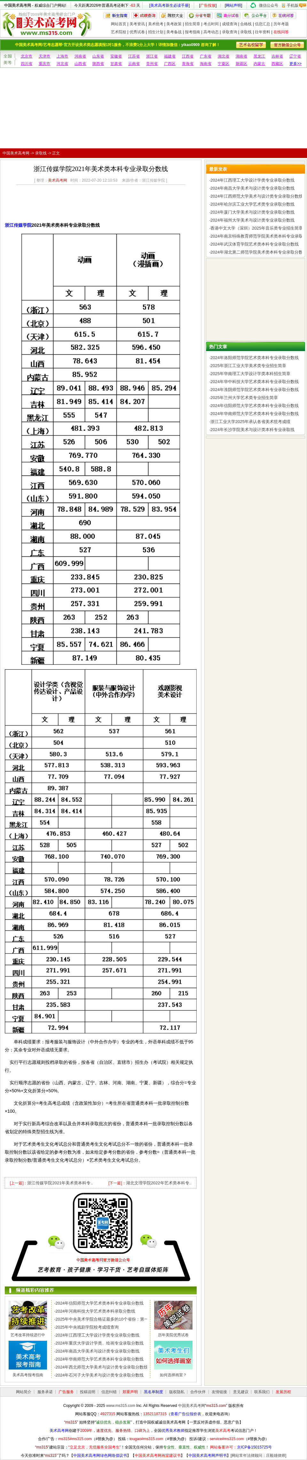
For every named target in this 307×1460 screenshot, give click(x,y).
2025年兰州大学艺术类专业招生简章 (244, 397)
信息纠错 (109, 1392)
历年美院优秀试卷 (173, 1335)
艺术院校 (118, 32)
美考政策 (174, 24)
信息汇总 (262, 24)
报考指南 (192, 32)
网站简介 (23, 1392)
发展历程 (283, 1392)
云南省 (134, 63)
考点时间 (211, 24)
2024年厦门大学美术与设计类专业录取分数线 (252, 212)
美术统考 (155, 24)
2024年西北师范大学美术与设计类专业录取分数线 (101, 1367)
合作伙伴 (198, 1392)
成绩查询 (229, 24)
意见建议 (240, 1392)
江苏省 (134, 56)
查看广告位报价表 (185, 1414)
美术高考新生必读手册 (169, 5)
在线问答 (281, 32)
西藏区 (277, 63)
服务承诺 (45, 1392)
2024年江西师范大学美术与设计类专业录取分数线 (256, 196)
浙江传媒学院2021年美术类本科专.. (60, 1183)
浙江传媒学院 (18, 225)
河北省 (62, 63)
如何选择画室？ (173, 1375)
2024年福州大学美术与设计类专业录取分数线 (252, 220)
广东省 (205, 56)
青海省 (187, 63)
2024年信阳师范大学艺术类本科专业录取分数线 (99, 1303)
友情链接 (219, 1392)
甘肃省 (116, 63)
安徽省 (116, 56)
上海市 (62, 56)
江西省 (187, 56)
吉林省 (277, 56)
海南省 (205, 63)
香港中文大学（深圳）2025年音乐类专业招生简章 (256, 228)
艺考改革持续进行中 (28, 1335)
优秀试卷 (137, 32)
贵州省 (152, 63)
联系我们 (262, 1392)
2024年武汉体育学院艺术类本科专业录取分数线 (254, 244)
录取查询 (229, 32)
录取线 (246, 32)
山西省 (80, 63)
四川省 (26, 63)
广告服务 (66, 1392)
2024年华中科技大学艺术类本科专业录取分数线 (254, 381)
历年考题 (281, 24)
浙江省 (152, 56)
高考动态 (211, 32)
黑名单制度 (153, 1392)
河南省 (80, 56)
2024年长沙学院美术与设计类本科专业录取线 (252, 429)
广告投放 (208, 5)
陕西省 (98, 63)
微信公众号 (268, 5)
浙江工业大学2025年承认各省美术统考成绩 (250, 421)
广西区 (170, 63)
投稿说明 (87, 1392)
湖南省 (241, 56)
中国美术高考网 (17, 5)
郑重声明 (130, 1392)
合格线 (246, 24)
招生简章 (192, 24)
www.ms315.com (120, 1405)
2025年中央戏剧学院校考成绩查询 (87, 1327)
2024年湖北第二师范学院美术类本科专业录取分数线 (258, 252)
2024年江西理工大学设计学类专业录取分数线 (97, 1335)
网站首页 (118, 24)
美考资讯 (137, 24)
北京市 (26, 56)
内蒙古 (259, 63)
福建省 (170, 56)
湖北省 (223, 56)
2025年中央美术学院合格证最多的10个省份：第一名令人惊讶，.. (115, 1319)
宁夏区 (223, 63)
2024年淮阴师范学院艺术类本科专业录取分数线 (254, 389)
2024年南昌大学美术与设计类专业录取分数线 (97, 1351)
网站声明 (233, 5)
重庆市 (44, 63)
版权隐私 (177, 1392)
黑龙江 (259, 56)
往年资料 (262, 32)
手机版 (292, 5)
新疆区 (241, 63)
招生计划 (155, 32)
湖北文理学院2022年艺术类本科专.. (159, 1183)
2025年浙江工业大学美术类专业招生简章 (248, 365)
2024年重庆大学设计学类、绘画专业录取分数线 (99, 1343)
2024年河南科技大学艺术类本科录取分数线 (95, 1311)
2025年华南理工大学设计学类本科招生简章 (250, 373)
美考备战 (174, 32)
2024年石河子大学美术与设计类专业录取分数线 (99, 1375)
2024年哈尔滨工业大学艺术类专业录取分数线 (252, 204)
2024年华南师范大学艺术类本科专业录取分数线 (99, 1359)
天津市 (44, 56)
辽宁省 (295, 56)
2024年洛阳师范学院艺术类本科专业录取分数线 (254, 357)
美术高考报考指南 (27, 1375)
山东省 (98, 56)
